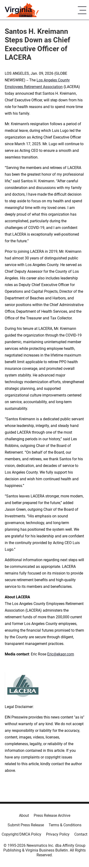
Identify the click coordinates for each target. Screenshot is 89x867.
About (24, 815)
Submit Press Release (26, 825)
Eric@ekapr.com (60, 654)
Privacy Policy (58, 834)
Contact (80, 834)
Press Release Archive (52, 815)
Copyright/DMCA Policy (21, 834)
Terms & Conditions (65, 825)
